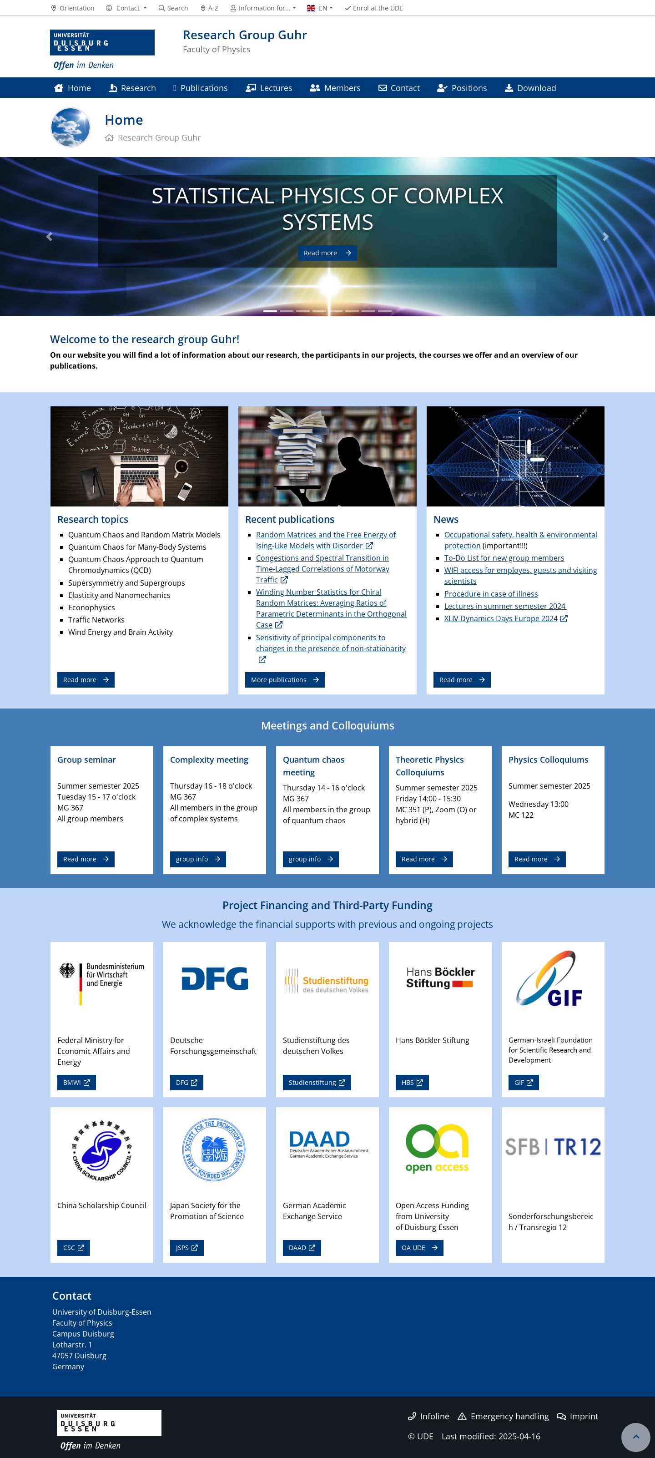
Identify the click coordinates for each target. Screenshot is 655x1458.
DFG (182, 1082)
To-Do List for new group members (504, 558)
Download (530, 87)
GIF (519, 1082)
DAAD (297, 1247)
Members (335, 87)
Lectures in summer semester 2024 (505, 606)
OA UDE (413, 1247)
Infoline (428, 1416)
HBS (408, 1082)
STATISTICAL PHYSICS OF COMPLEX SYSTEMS (327, 208)
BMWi (72, 1082)
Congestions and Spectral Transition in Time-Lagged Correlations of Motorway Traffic (322, 569)
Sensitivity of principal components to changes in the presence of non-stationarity (331, 643)
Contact (399, 87)
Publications (200, 87)
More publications (279, 679)
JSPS (182, 1247)
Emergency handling (503, 1416)
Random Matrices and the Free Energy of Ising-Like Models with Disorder (326, 540)
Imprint (577, 1416)
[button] (126, 8)
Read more (321, 252)
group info (192, 859)
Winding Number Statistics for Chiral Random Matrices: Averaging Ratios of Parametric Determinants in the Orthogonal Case (331, 608)
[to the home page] (102, 50)
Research (132, 87)
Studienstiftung (312, 1082)
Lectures (269, 87)
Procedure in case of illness (491, 594)
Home (72, 87)
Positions (462, 87)
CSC (69, 1247)
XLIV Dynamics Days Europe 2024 (501, 618)
